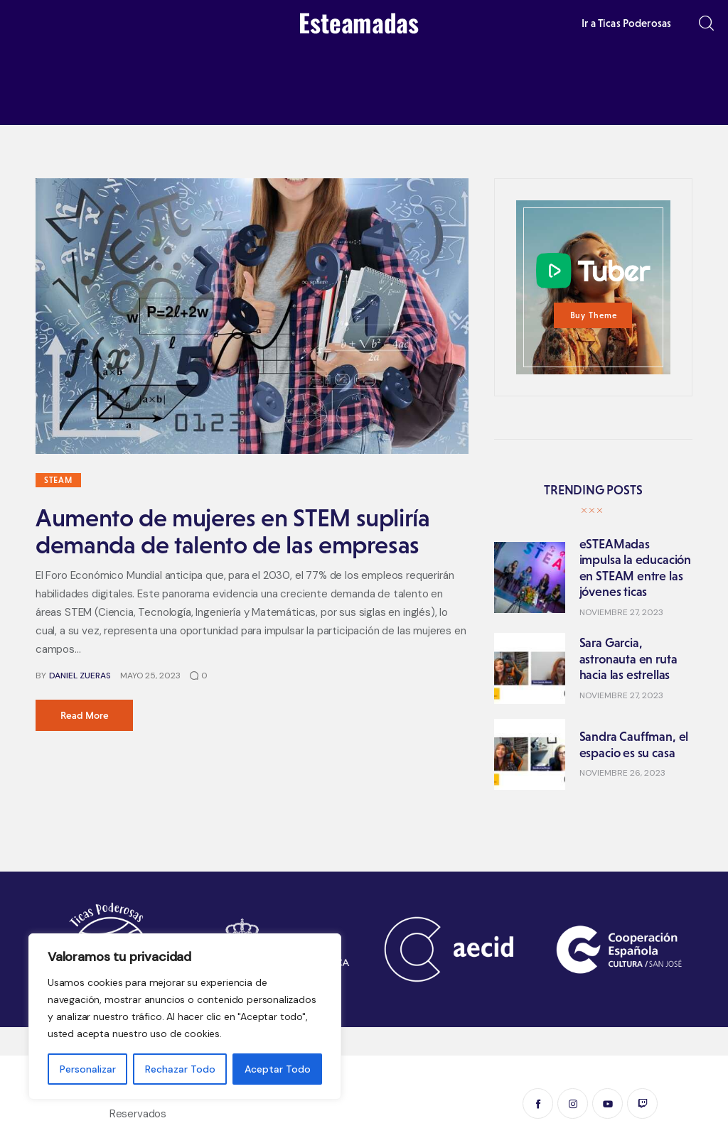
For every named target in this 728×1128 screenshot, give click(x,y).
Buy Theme (594, 315)
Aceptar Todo (278, 1069)
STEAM (58, 480)
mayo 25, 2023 (150, 675)
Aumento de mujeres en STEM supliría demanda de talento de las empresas (233, 531)
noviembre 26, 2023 (622, 773)
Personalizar (88, 1069)
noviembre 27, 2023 (621, 612)
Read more (84, 715)
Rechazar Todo (180, 1069)
